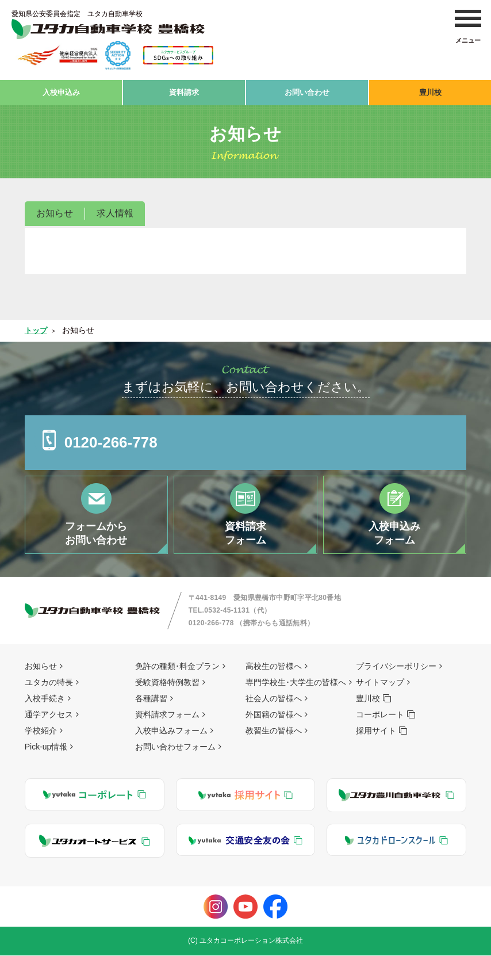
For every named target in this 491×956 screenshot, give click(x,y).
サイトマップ (380, 682)
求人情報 (115, 210)
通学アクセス (49, 715)
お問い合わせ (307, 90)
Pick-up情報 (46, 747)
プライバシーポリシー (396, 666)
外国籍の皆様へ (274, 715)
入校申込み (61, 90)
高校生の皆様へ (274, 666)
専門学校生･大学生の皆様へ (296, 682)
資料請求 (184, 90)
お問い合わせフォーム (175, 747)
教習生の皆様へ (274, 731)
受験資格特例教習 (167, 682)
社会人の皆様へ (274, 698)
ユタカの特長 (49, 682)
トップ (37, 326)
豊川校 (430, 90)
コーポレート (380, 715)
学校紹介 (41, 731)
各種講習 (151, 698)
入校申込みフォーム (171, 731)
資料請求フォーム (167, 715)
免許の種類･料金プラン (177, 666)
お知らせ (54, 210)
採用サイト (376, 731)
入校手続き (45, 698)
